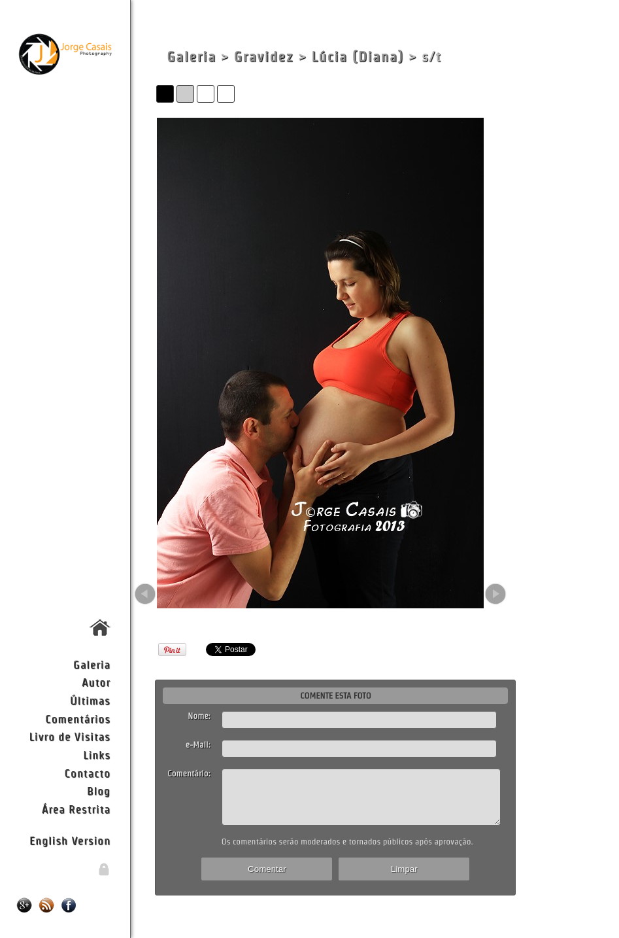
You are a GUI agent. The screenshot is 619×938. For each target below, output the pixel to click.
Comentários (77, 718)
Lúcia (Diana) (358, 56)
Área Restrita (76, 809)
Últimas (90, 700)
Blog (98, 790)
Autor (96, 682)
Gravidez (263, 56)
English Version (69, 840)
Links (96, 754)
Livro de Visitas (69, 736)
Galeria (91, 664)
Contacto (87, 773)
